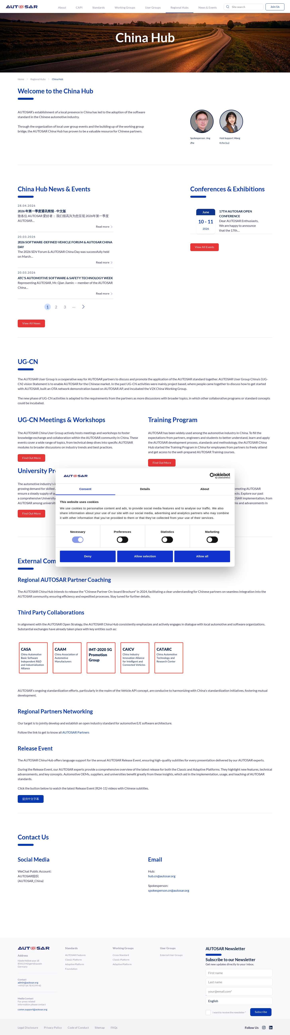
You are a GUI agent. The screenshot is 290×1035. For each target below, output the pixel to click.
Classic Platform (73, 959)
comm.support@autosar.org (32, 1009)
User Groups (153, 7)
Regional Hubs (179, 7)
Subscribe (261, 1011)
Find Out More (31, 458)
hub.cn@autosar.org (161, 876)
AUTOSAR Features (75, 955)
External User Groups (171, 955)
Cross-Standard (121, 955)
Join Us (274, 6)
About (62, 7)
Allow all (202, 556)
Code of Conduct (78, 1027)
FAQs (114, 1027)
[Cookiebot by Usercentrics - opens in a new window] (212, 476)
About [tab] (204, 489)
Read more (102, 226)
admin (21, 982)
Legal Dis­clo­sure (28, 1027)
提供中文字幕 (30, 798)
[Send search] (228, 7)
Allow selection (145, 556)
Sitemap (100, 1027)
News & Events (207, 7)
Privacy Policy (53, 1027)
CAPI (79, 7)
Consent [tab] (85, 489)
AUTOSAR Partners (75, 732)
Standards (98, 7)
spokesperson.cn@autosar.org (168, 890)
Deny (88, 556)
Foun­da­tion (71, 968)
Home (21, 79)
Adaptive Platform (74, 964)
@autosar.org (31, 982)
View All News (31, 323)
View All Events (204, 247)
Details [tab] (145, 489)
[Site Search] (244, 7)
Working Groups (125, 7)
